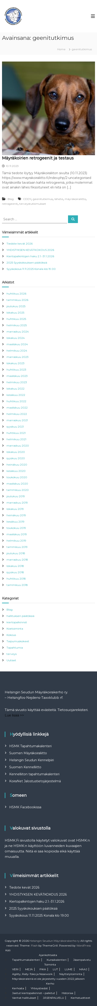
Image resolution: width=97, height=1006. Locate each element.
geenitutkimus (43, 199)
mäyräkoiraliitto (75, 199)
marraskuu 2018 (17, 559)
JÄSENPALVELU (53, 997)
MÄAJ (83, 969)
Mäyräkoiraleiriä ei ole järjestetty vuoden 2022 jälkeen (48, 978)
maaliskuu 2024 (17, 344)
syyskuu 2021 (15, 426)
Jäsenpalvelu (82, 959)
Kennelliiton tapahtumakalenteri (34, 774)
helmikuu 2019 (16, 540)
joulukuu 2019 (16, 496)
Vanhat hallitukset (24, 997)
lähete (58, 199)
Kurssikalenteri (56, 959)
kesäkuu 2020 (16, 471)
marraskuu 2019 (17, 502)
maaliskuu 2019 (17, 534)
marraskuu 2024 (18, 331)
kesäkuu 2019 (15, 521)
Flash (34, 945)
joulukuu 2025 (16, 306)
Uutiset (11, 660)
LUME (69, 969)
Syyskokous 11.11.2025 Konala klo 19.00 (31, 269)
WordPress (83, 945)
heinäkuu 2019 (16, 515)
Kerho (50, 983)
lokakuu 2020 (16, 452)
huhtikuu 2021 (16, 433)
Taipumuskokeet (18, 641)
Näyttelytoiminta (70, 974)
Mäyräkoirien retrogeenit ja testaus (38, 158)
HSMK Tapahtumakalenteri (30, 746)
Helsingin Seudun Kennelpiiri (31, 760)
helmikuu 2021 (16, 439)
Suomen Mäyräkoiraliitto (28, 753)
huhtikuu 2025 (16, 319)
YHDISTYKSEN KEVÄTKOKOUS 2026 (30, 250)
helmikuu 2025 (17, 325)
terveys (12, 654)
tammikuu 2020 (18, 490)
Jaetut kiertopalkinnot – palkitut (33, 993)
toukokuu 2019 (16, 528)
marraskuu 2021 (17, 420)
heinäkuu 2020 (17, 464)
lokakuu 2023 (15, 363)
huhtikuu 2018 (16, 578)
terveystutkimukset (32, 203)
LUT (55, 969)
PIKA (43, 969)
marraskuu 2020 (18, 445)
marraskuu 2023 (18, 357)
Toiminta (50, 964)
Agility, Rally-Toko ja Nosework (32, 974)
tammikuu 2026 (17, 300)
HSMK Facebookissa (25, 807)
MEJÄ (29, 969)
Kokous (11, 635)
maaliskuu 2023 (17, 376)
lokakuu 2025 (15, 312)
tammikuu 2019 (17, 547)
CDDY (27, 199)
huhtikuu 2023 (16, 369)
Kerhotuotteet (80, 997)
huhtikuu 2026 (16, 293)
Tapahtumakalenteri (26, 959)
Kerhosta (18, 988)
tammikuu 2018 (17, 585)
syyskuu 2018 (15, 572)
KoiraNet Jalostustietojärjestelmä (35, 781)
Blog (11, 199)
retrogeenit (10, 203)
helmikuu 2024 (17, 350)
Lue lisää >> (14, 715)
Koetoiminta (15, 628)
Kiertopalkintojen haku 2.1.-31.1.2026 (30, 256)
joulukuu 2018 (16, 553)
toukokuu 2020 (17, 477)
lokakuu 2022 (15, 388)
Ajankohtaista (48, 955)
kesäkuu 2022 (16, 395)
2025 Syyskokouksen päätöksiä (27, 262)
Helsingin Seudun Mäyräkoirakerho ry (54, 940)
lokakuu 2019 (15, 509)
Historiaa (67, 993)
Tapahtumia (15, 647)
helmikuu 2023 (17, 382)
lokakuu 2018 (15, 566)
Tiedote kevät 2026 (20, 243)
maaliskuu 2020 (17, 483)
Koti (8, 950)
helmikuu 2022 (17, 414)
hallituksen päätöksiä (20, 616)
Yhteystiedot (39, 988)
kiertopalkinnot (17, 622)
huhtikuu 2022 (16, 401)
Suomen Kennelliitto (25, 767)
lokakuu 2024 (16, 338)
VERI (15, 969)
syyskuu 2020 (16, 458)
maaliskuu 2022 (17, 407)
